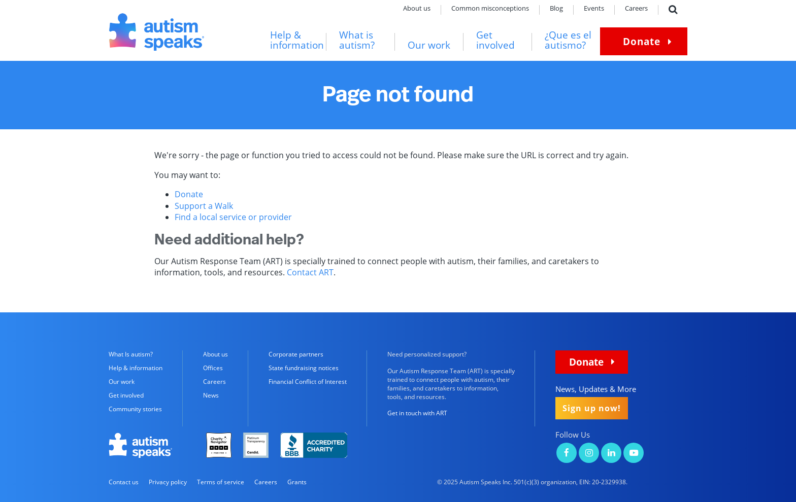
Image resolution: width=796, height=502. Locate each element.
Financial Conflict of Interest (308, 381)
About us (416, 9)
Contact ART (310, 272)
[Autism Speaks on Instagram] (589, 453)
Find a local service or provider (233, 217)
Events (594, 9)
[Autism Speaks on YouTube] (633, 453)
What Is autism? (131, 354)
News (211, 395)
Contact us (124, 482)
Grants (297, 482)
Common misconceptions (490, 9)
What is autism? (357, 40)
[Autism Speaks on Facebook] (566, 453)
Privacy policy (168, 482)
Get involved (495, 40)
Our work (429, 45)
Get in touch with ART (417, 413)
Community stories (135, 409)
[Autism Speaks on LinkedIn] (611, 453)
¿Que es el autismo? (568, 40)
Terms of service (220, 482)
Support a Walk (204, 205)
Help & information (297, 40)
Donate (641, 41)
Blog (556, 9)
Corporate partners (296, 354)
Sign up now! (591, 408)
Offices (213, 368)
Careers (636, 9)
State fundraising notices (304, 368)
